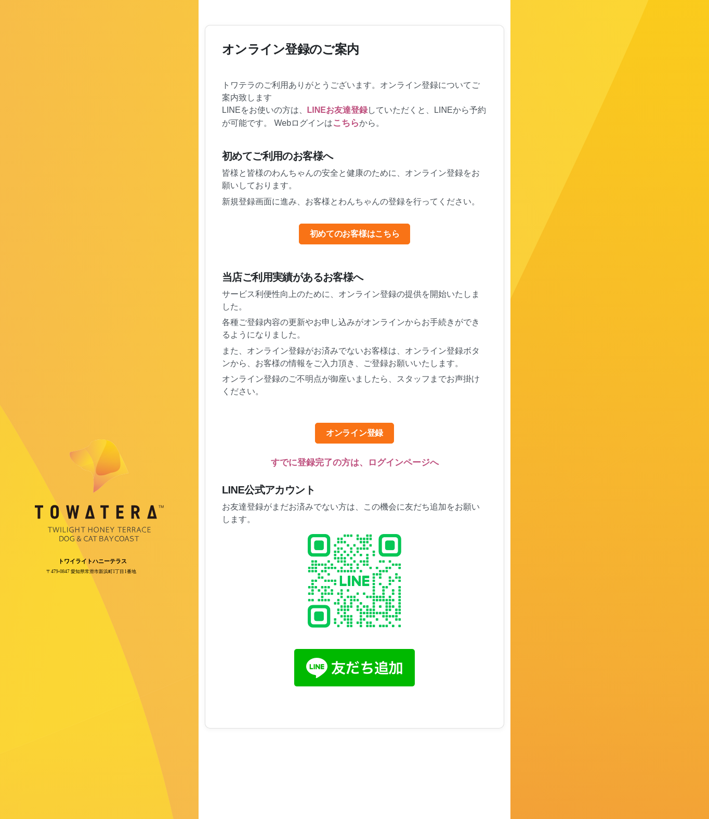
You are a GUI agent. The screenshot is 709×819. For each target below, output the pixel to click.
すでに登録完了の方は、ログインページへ (355, 462)
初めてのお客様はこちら (354, 233)
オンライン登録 (354, 432)
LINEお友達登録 (337, 110)
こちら (346, 123)
